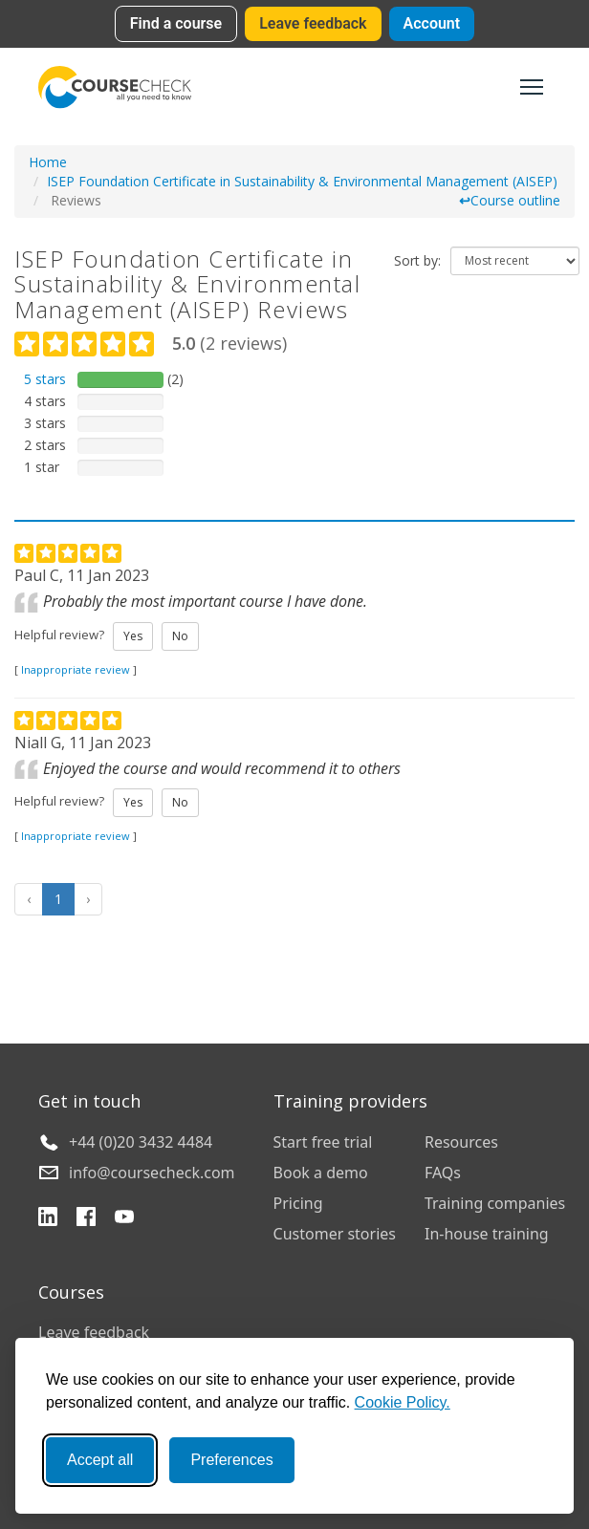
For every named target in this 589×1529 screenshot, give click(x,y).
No (180, 636)
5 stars (45, 379)
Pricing (298, 1203)
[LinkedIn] (47, 1219)
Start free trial (323, 1141)
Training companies (495, 1203)
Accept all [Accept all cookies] (100, 1460)
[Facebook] (86, 1219)
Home (48, 162)
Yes (132, 636)
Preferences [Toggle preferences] (231, 1460)
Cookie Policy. (402, 1402)
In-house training (487, 1233)
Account (432, 23)
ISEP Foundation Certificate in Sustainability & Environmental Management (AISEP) (302, 181)
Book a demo (320, 1172)
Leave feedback (312, 23)
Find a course (176, 23)
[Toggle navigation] (532, 87)
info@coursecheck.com (152, 1172)
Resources (461, 1141)
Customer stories (334, 1233)
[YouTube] (124, 1219)
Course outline (509, 200)
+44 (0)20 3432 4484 (140, 1141)
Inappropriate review (75, 669)
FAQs (443, 1172)
